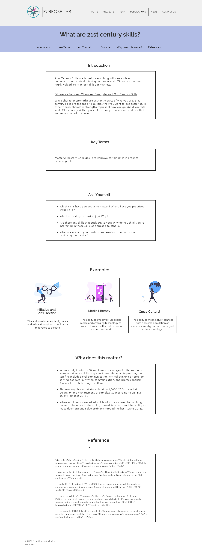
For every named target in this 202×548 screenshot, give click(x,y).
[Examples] (106, 47)
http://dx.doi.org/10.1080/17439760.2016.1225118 (81, 504)
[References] (154, 47)
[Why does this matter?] (129, 47)
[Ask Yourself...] (85, 47)
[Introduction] (43, 47)
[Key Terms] (64, 47)
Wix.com (29, 544)
